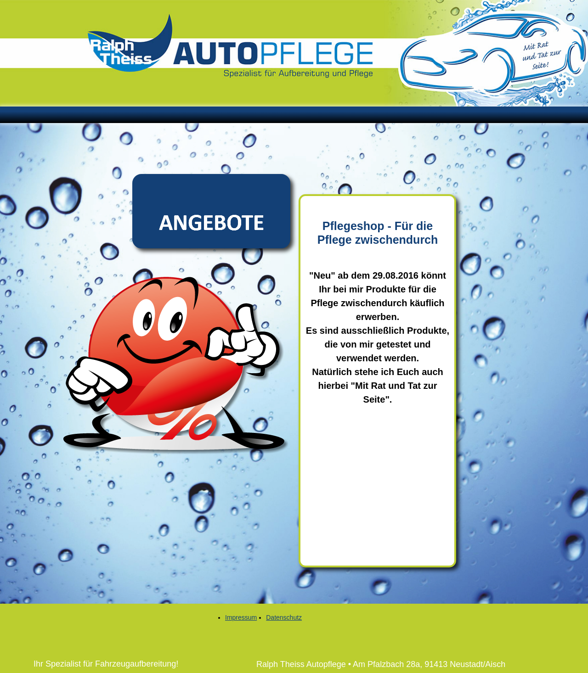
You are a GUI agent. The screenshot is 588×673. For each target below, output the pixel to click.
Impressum (241, 617)
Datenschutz (284, 617)
